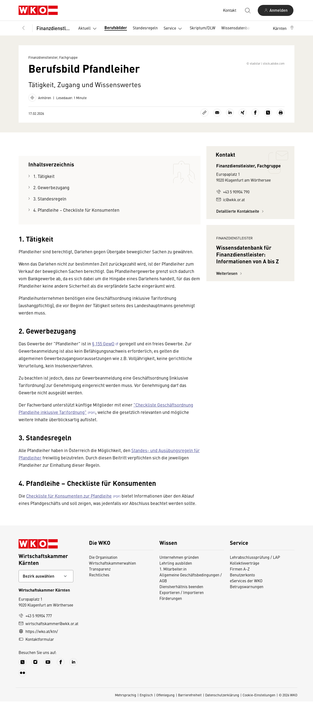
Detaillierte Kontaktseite (240, 232)
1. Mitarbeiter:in (173, 590)
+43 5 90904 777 (35, 637)
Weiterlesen (229, 338)
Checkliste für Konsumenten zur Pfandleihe (69, 517)
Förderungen (170, 619)
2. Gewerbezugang (51, 209)
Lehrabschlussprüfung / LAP (255, 578)
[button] (283, 28)
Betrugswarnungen (246, 608)
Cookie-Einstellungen (259, 716)
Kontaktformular (36, 660)
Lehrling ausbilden (175, 584)
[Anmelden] (275, 10)
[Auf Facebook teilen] (255, 134)
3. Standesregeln (49, 220)
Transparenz (100, 590)
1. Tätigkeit (44, 198)
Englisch (146, 716)
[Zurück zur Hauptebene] (23, 28)
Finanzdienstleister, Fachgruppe (53, 28)
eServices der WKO (246, 602)
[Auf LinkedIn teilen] (230, 134)
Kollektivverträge (244, 584)
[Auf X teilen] (268, 134)
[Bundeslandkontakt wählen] (46, 598)
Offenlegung (165, 716)
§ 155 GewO (103, 365)
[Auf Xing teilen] (242, 134)
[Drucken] (281, 134)
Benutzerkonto (242, 596)
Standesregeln (145, 27)
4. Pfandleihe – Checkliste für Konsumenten (76, 231)
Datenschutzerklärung (222, 716)
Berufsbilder (115, 27)
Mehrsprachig (125, 716)
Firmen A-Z (240, 590)
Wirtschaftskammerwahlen (112, 584)
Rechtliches (99, 596)
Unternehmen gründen (179, 578)
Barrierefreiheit (190, 716)
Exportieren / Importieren (181, 614)
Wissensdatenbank (237, 27)
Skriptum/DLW (202, 27)
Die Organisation (103, 578)
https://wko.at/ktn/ (38, 652)
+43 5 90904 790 (232, 213)
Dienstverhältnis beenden (181, 608)
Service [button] (174, 29)
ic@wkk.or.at (230, 221)
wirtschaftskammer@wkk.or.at (48, 645)
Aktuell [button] (88, 29)
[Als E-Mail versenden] (217, 134)
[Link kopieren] (204, 134)
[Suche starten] (247, 10)
